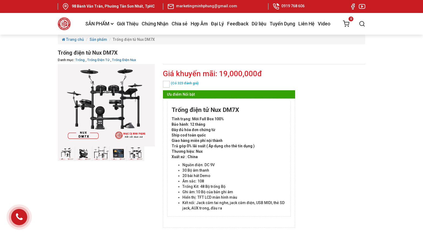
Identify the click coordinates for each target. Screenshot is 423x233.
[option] (66, 154)
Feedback (237, 23)
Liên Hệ (306, 23)
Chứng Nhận (155, 23)
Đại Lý (217, 23)
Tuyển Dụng (282, 23)
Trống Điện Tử (98, 60)
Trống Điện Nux (124, 60)
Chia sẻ (179, 23)
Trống (80, 60)
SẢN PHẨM (99, 23)
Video (324, 23)
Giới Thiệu (127, 23)
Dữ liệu (259, 23)
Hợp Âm (199, 23)
